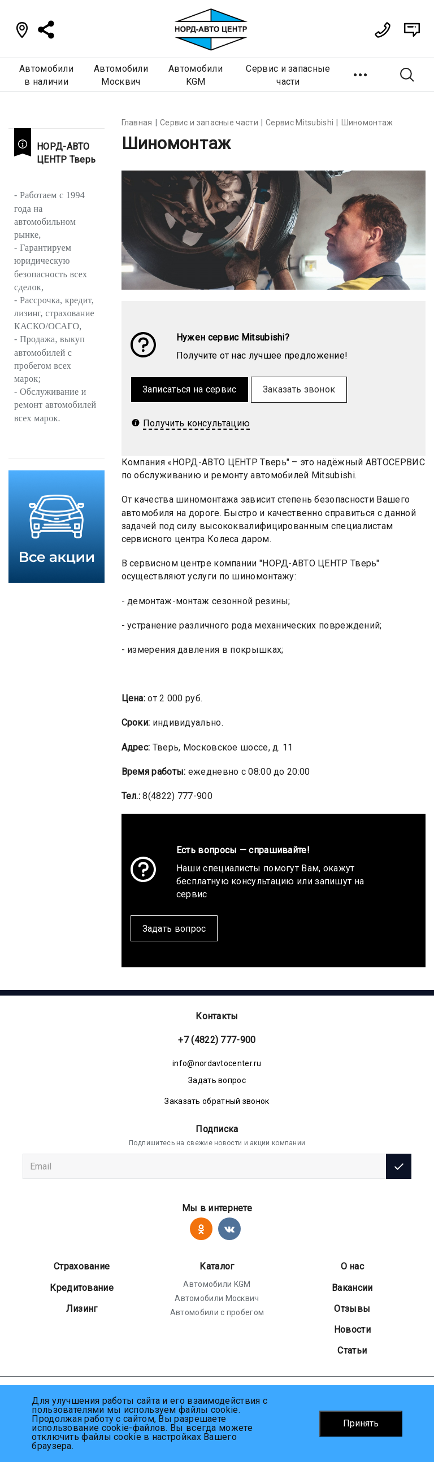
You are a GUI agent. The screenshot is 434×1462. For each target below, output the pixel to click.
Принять (361, 1423)
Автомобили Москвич (217, 1298)
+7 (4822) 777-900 (216, 1040)
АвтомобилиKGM (195, 75)
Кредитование (82, 1287)
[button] (361, 74)
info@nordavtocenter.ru (217, 1063)
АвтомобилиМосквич (121, 75)
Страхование (82, 1266)
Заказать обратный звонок (216, 1101)
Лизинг (82, 1308)
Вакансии (352, 1287)
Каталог (216, 1266)
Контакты (217, 1016)
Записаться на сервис (189, 389)
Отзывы (352, 1308)
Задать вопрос (174, 928)
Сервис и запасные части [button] (288, 75)
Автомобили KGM (216, 1284)
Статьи (352, 1350)
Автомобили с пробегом (217, 1312)
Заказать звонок (299, 389)
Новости (352, 1329)
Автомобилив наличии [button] (46, 75)
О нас (352, 1266)
